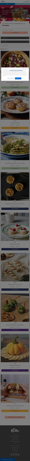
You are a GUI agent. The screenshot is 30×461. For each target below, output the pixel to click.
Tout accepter (18, 78)
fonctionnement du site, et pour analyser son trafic (16, 70)
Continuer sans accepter (25, 68)
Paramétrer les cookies (11, 78)
